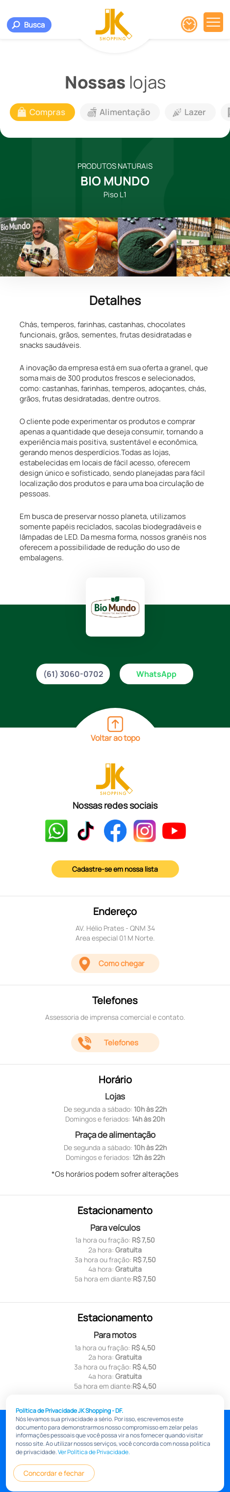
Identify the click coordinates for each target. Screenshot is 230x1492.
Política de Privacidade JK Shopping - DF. (69, 1478)
